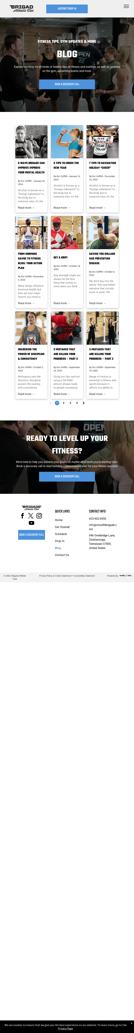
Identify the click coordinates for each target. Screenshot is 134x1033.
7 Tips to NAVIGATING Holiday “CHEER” (102, 165)
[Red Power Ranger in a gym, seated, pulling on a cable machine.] (67, 232)
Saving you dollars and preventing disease (102, 259)
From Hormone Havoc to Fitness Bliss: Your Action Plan (30, 261)
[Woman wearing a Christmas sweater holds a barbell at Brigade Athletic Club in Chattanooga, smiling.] (103, 141)
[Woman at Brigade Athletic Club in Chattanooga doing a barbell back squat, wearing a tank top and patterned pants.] (31, 232)
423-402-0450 (97, 518)
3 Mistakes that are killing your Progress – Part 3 (66, 354)
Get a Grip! (61, 257)
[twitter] (31, 516)
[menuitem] (69, 520)
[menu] (126, 6)
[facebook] (22, 516)
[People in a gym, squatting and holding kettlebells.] (31, 141)
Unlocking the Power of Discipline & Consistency (31, 354)
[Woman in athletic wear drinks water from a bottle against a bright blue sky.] (67, 141)
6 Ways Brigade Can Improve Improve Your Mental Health (31, 168)
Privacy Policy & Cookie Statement (55, 576)
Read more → (26, 207)
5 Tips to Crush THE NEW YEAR (66, 165)
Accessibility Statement (84, 576)
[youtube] (31, 523)
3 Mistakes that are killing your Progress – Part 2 (101, 354)
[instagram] (39, 516)
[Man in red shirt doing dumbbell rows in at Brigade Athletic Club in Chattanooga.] (67, 328)
